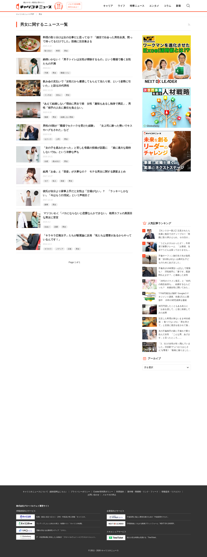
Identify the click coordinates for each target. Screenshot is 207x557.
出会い (47, 227)
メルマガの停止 (109, 495)
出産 (46, 161)
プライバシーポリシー (80, 492)
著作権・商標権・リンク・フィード (142, 492)
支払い (58, 95)
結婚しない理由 (67, 117)
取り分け (48, 51)
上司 (58, 139)
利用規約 (120, 492)
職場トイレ (65, 73)
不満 (46, 73)
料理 (58, 51)
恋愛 (56, 227)
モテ (46, 181)
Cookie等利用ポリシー (103, 492)
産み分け (56, 161)
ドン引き (48, 95)
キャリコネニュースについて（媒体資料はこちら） (45, 492)
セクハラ (48, 139)
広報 (69, 249)
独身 (46, 117)
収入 (54, 181)
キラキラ (48, 249)
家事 (46, 205)
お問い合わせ (93, 495)
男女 (66, 51)
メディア (59, 249)
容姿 (62, 181)
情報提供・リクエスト (171, 492)
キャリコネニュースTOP (25, 14)
